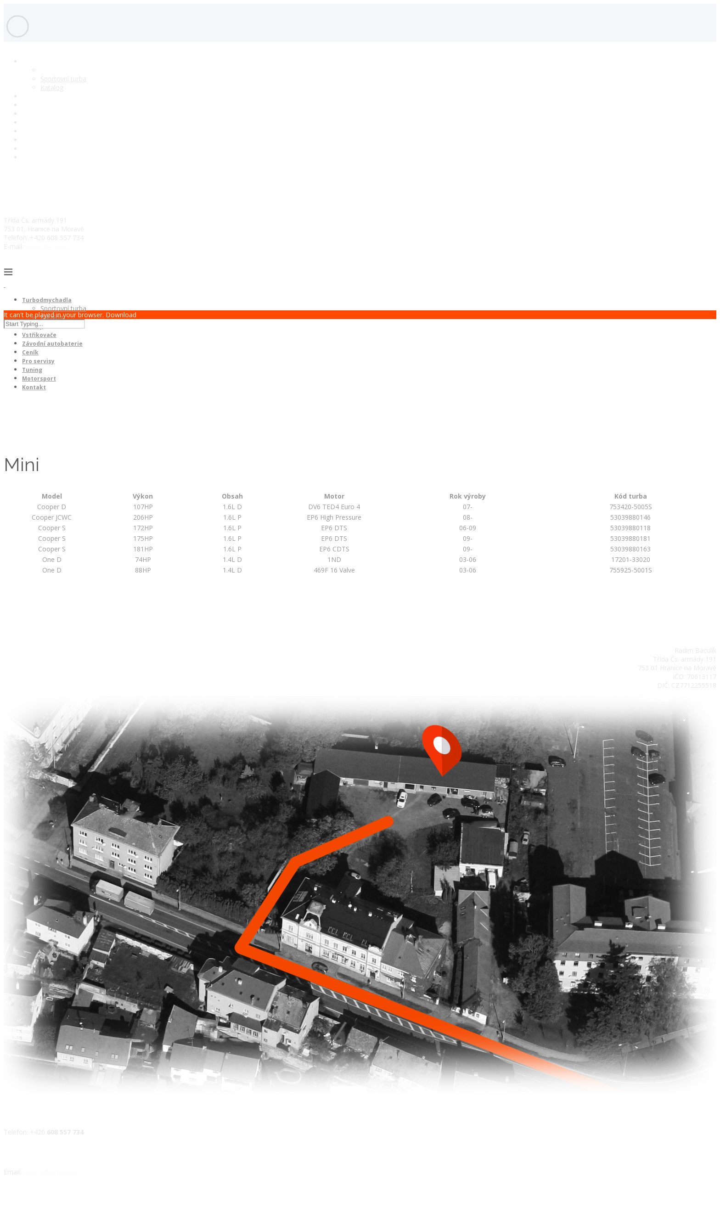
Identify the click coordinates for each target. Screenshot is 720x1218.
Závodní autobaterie (52, 113)
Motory (33, 96)
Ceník (30, 122)
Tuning (32, 139)
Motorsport (39, 148)
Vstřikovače (39, 105)
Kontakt (33, 157)
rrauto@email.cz (49, 246)
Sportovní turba (63, 78)
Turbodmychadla (47, 61)
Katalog (51, 87)
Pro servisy (38, 131)
